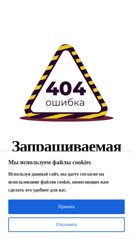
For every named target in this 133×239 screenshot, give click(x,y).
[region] (66, 195)
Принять (66, 206)
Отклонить (66, 224)
